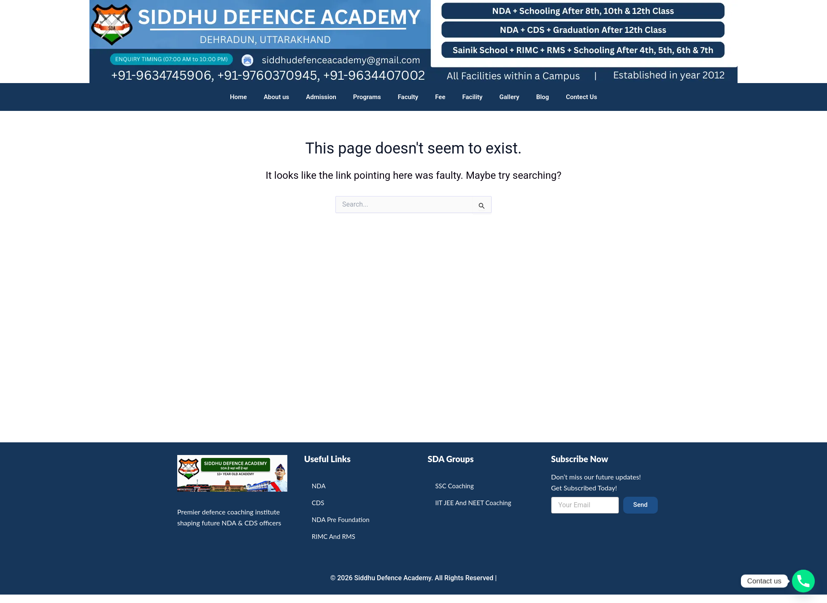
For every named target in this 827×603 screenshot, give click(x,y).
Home (238, 97)
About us (276, 97)
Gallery (509, 97)
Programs (367, 97)
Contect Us (581, 97)
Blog (542, 97)
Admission (321, 97)
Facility (472, 97)
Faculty (408, 97)
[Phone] (803, 581)
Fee (440, 97)
